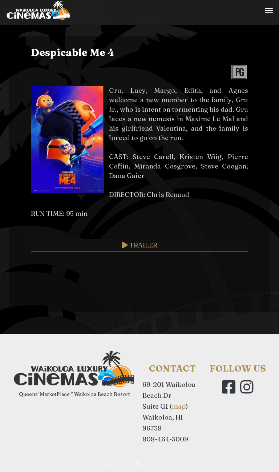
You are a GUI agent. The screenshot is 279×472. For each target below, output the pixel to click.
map (179, 406)
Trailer (139, 245)
